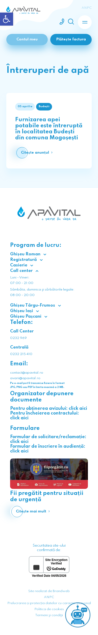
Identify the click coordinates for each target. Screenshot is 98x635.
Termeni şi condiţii (49, 615)
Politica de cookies (49, 609)
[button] (6, 19)
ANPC (49, 597)
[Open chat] (77, 614)
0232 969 (18, 338)
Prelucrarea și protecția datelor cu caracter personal (49, 603)
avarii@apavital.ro (25, 378)
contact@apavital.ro (26, 372)
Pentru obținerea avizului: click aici (48, 408)
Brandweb (61, 591)
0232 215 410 (21, 354)
